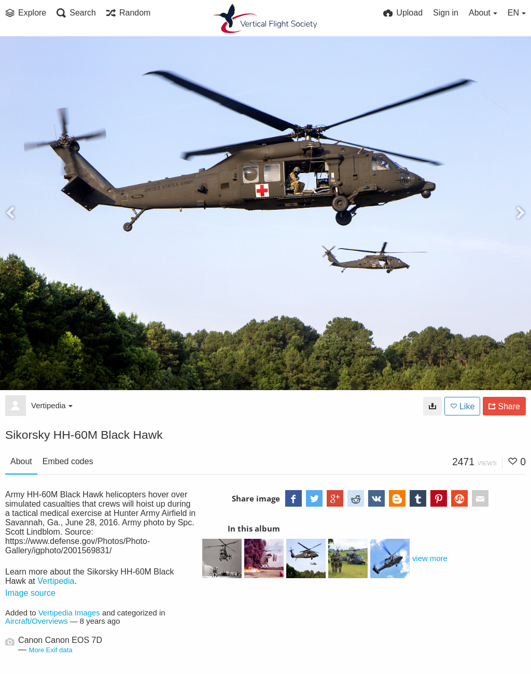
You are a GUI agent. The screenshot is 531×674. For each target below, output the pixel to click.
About (21, 461)
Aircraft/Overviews (36, 621)
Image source (30, 593)
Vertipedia (52, 405)
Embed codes (68, 461)
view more (430, 558)
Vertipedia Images (69, 613)
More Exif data (51, 650)
